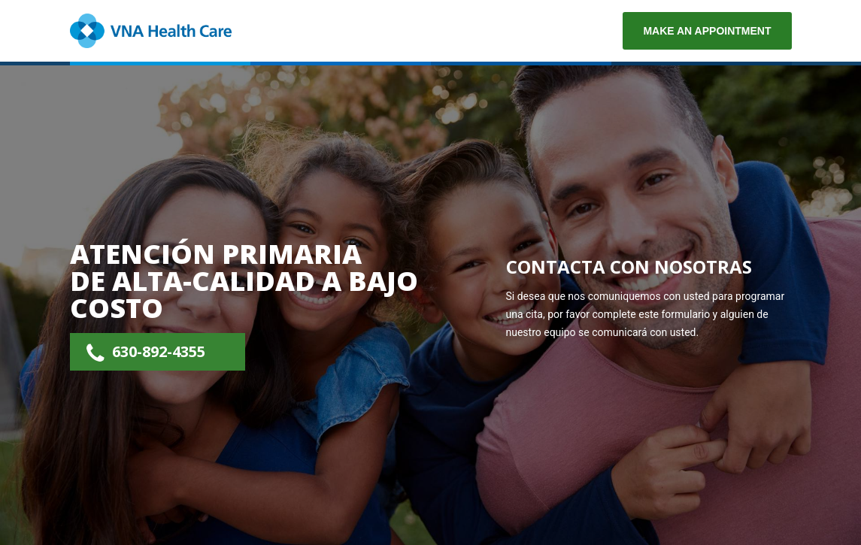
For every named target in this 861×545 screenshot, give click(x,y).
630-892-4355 (158, 351)
